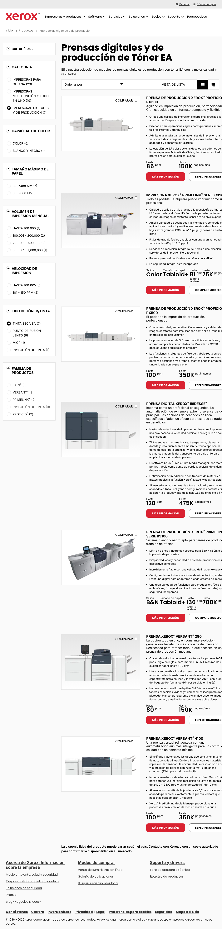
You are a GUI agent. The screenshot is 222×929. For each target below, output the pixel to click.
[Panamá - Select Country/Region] (183, 4)
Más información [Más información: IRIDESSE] (165, 513)
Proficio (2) (23, 414)
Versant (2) (23, 392)
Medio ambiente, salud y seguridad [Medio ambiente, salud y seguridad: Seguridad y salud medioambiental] (32, 874)
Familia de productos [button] (23, 370)
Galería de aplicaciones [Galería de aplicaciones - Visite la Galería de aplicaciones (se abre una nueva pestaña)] (96, 876)
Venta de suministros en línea (100, 870)
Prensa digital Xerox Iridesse (176, 404)
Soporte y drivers (167, 862)
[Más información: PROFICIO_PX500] (100, 334)
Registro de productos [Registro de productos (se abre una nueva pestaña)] (167, 876)
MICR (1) (19, 343)
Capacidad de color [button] (31, 131)
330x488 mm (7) (25, 186)
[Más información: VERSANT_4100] (100, 764)
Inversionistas (59, 912)
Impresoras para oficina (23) (27, 82)
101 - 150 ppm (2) (25, 292)
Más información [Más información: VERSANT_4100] (165, 828)
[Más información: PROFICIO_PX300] (100, 123)
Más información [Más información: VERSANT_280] (165, 720)
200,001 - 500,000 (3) (29, 243)
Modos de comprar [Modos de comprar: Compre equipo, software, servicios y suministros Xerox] (96, 862)
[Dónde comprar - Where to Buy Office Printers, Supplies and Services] (204, 4)
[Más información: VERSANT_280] (100, 661)
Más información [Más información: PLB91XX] (165, 618)
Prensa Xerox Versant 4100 (174, 738)
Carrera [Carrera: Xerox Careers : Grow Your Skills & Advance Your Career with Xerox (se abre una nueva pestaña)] (37, 912)
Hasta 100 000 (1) (26, 228)
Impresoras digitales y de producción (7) (31, 110)
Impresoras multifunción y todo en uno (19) (31, 95)
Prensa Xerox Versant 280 (174, 636)
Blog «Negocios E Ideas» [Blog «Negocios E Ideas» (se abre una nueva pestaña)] (23, 901)
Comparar (124, 100)
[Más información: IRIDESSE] (100, 429)
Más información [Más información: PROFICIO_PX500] (165, 385)
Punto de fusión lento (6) (27, 333)
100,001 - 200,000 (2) (29, 235)
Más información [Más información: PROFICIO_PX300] (165, 177)
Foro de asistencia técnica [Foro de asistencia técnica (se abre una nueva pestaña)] (170, 870)
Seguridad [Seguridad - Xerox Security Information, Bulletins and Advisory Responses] (163, 912)
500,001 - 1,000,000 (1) (30, 250)
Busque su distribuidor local (98, 883)
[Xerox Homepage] (23, 16)
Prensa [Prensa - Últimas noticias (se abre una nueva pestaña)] (11, 895)
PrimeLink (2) (24, 399)
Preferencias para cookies (130, 912)
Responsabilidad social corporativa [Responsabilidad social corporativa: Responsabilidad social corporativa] (32, 881)
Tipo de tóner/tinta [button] (31, 311)
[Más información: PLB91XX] (100, 557)
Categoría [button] (22, 67)
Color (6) (20, 143)
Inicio (9, 30)
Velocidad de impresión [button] (24, 271)
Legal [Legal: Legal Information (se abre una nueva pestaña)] (100, 912)
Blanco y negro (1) (29, 151)
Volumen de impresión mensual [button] (30, 214)
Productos (26, 30)
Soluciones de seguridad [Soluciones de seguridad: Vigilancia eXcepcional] (24, 888)
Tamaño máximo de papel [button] (30, 171)
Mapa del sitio (187, 912)
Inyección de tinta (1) (31, 350)
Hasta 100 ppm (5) (27, 285)
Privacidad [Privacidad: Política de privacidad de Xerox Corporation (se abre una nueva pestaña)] (84, 912)
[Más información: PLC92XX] (100, 220)
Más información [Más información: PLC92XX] (165, 290)
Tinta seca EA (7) (27, 323)
